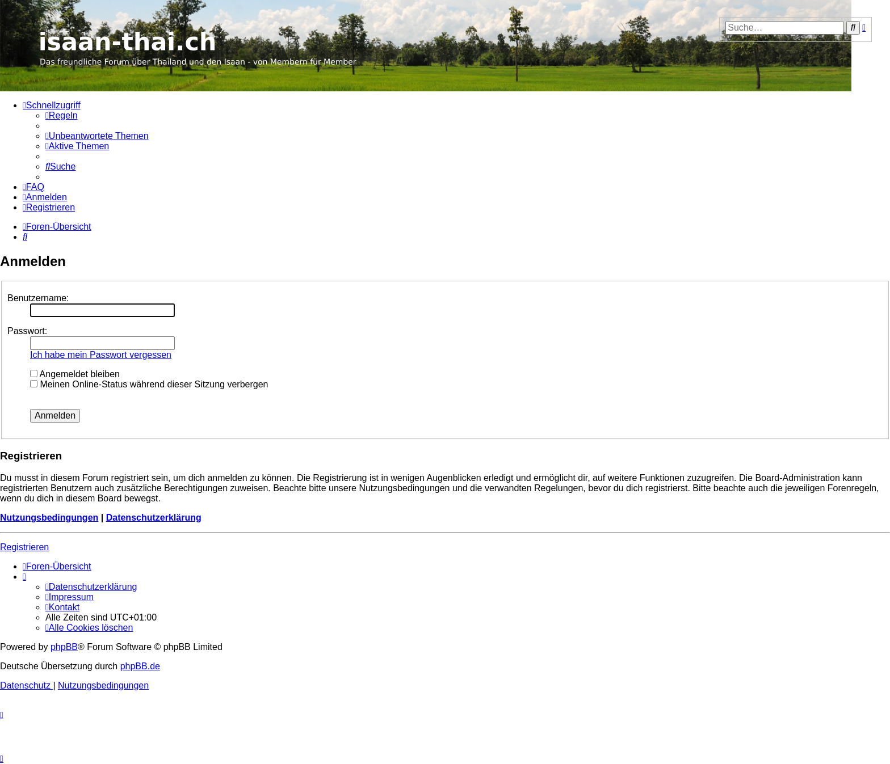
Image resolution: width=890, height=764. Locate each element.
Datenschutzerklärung (153, 517)
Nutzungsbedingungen (49, 517)
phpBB (64, 647)
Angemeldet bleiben (75, 374)
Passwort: (27, 331)
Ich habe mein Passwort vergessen (100, 355)
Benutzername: (38, 298)
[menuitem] (61, 115)
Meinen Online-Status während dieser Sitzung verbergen (149, 384)
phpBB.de (140, 666)
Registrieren (24, 547)
